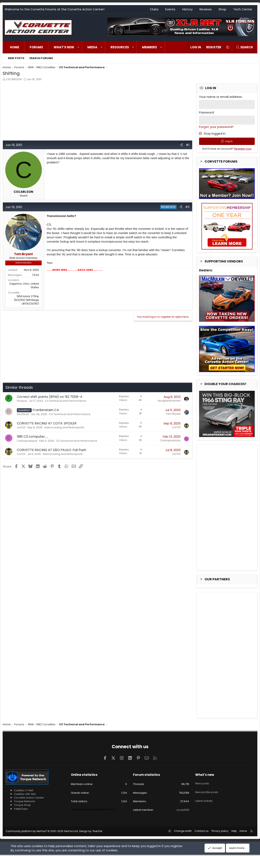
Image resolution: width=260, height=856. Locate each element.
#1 (188, 145)
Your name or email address (220, 97)
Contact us (202, 832)
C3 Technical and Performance (65, 401)
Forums (36, 47)
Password (206, 112)
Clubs (154, 9)
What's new (64, 47)
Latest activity (204, 798)
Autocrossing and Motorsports (64, 427)
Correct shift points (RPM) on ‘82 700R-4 (49, 396)
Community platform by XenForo (42, 832)
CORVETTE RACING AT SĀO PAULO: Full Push (51, 450)
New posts (16, 58)
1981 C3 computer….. (32, 436)
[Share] (181, 145)
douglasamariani (169, 401)
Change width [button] (183, 832)
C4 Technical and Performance (69, 414)
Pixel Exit (97, 832)
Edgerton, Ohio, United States (24, 285)
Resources (119, 47)
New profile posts (206, 790)
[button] (78, 47)
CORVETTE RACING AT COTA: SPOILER (46, 423)
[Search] (244, 47)
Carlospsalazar (27, 441)
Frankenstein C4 (45, 410)
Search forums (41, 58)
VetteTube (21, 810)
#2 (187, 207)
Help (234, 832)
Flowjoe (22, 401)
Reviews (205, 9)
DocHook (23, 414)
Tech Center (242, 9)
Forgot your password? (216, 126)
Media (92, 47)
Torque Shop (22, 806)
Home (14, 47)
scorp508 (183, 811)
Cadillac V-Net (23, 791)
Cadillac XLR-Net (25, 795)
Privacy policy (220, 832)
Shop (222, 9)
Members (149, 47)
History (187, 9)
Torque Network (24, 802)
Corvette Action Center (29, 799)
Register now (242, 150)
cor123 (21, 427)
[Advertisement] (97, 111)
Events (170, 9)
